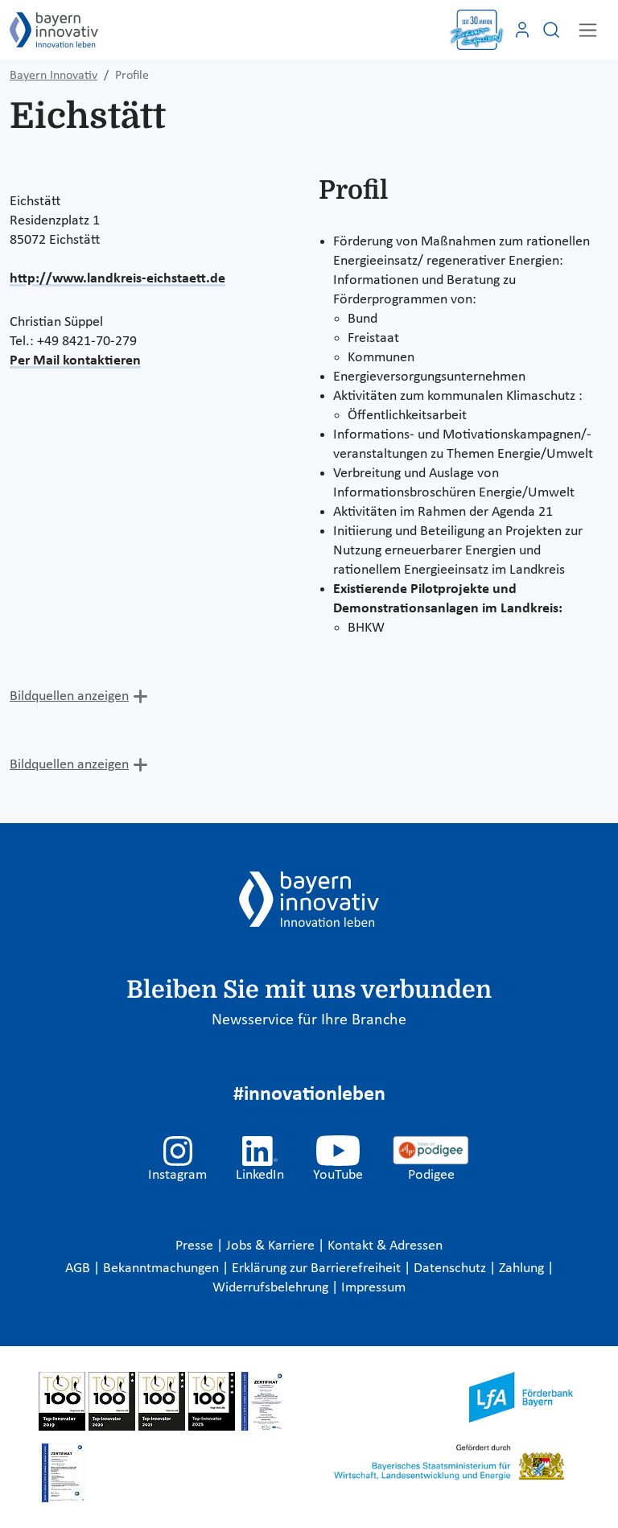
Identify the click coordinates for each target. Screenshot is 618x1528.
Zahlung (523, 1268)
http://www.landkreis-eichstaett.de (117, 278)
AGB (79, 1268)
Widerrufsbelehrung (272, 1287)
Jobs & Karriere (272, 1246)
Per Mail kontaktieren (75, 361)
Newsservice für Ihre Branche (309, 1020)
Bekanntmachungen (162, 1268)
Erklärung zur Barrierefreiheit (318, 1268)
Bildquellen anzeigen (69, 696)
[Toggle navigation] (587, 30)
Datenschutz (451, 1268)
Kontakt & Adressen (385, 1246)
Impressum (373, 1287)
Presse (195, 1246)
